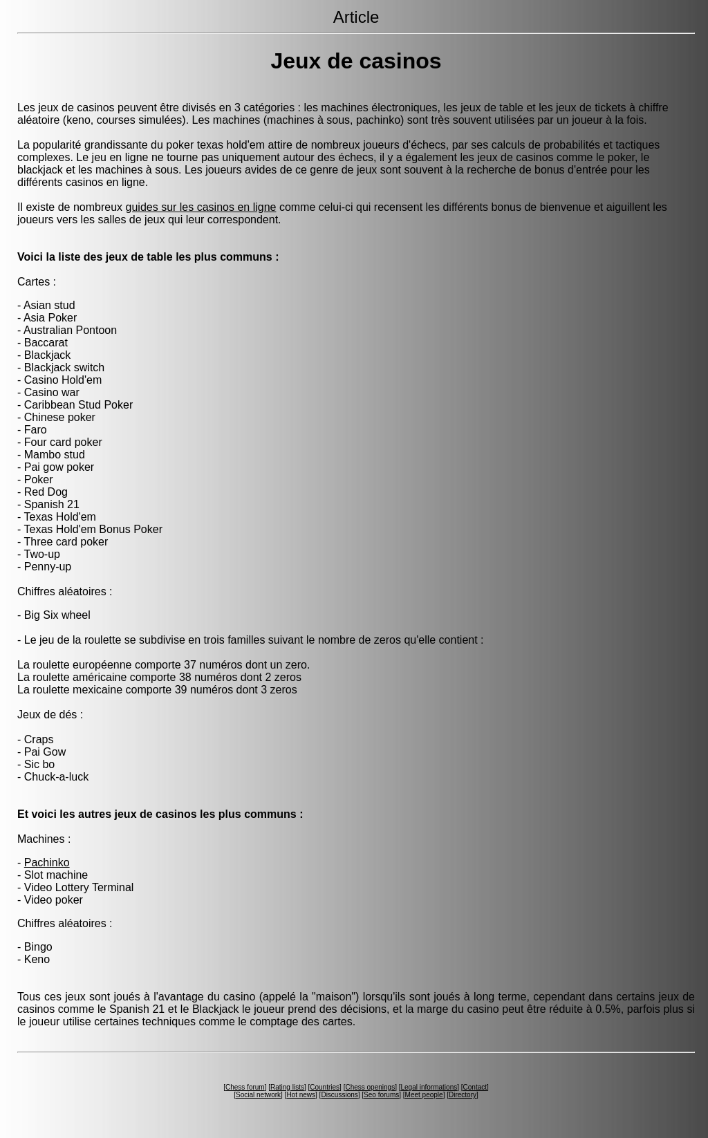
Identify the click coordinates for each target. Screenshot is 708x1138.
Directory (462, 1095)
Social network (258, 1095)
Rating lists (287, 1087)
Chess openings (370, 1087)
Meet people (424, 1095)
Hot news (300, 1095)
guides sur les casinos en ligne (201, 207)
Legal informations (428, 1087)
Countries (324, 1087)
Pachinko (47, 862)
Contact (475, 1087)
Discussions (339, 1095)
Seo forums (381, 1095)
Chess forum (245, 1087)
